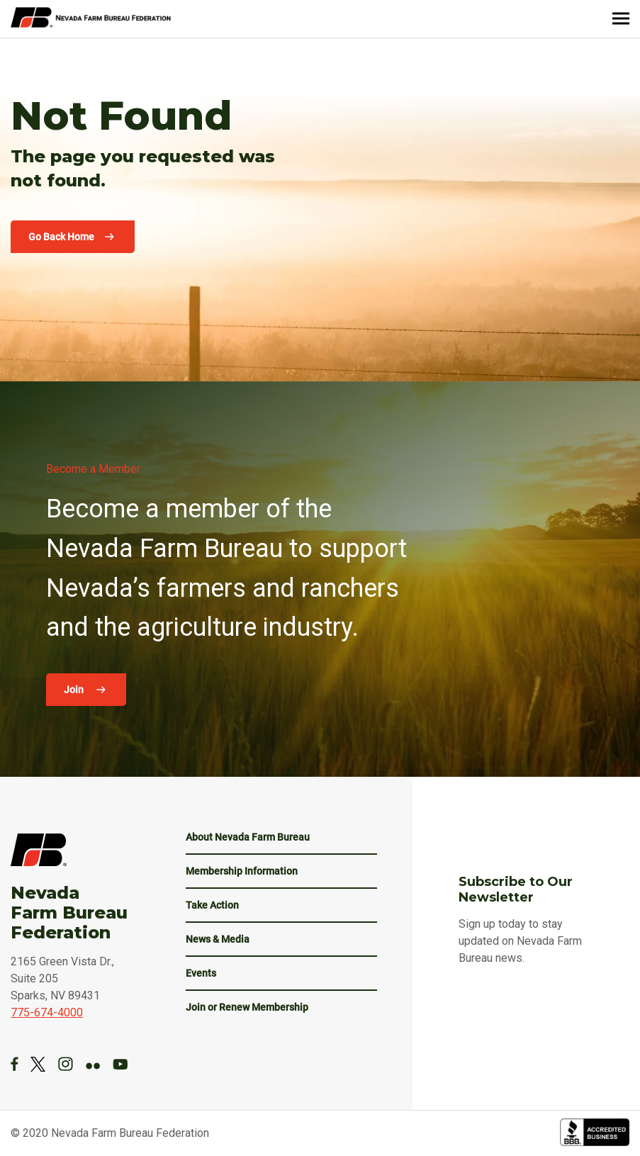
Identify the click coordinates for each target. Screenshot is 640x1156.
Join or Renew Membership (247, 1007)
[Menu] (620, 19)
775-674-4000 (47, 1012)
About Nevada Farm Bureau (248, 837)
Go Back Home (61, 236)
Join (75, 689)
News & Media (217, 939)
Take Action (212, 905)
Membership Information (242, 871)
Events (201, 973)
